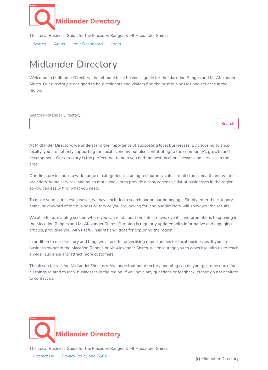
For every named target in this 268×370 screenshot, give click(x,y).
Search (39, 44)
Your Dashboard (88, 44)
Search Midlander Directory (55, 115)
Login (116, 44)
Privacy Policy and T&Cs (84, 356)
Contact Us (43, 356)
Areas (59, 44)
